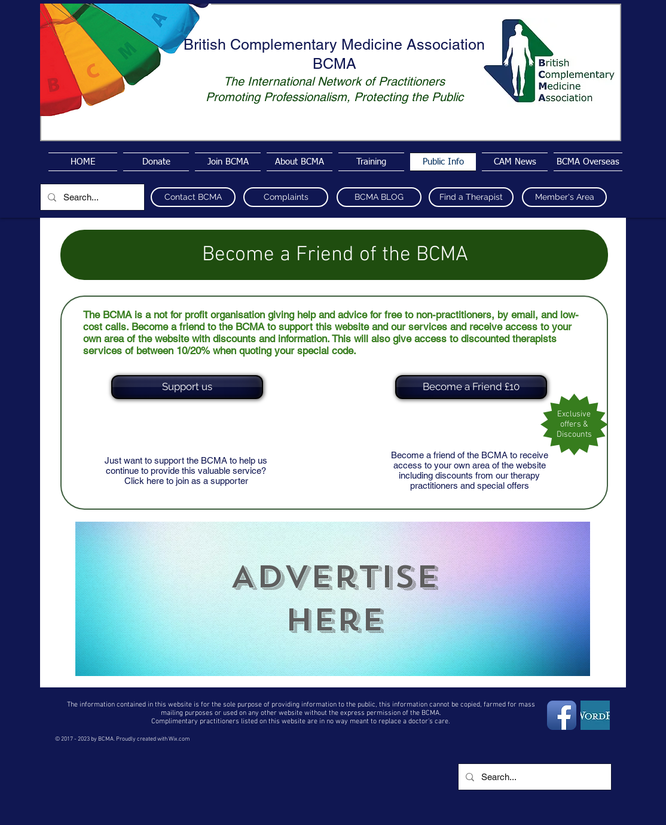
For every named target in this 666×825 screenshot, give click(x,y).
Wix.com (179, 739)
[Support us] (187, 387)
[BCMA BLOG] (379, 197)
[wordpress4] (595, 715)
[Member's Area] (564, 197)
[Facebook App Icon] (561, 715)
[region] (332, 599)
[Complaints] (285, 197)
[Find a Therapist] (471, 197)
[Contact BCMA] (193, 197)
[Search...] (91, 197)
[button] (470, 387)
